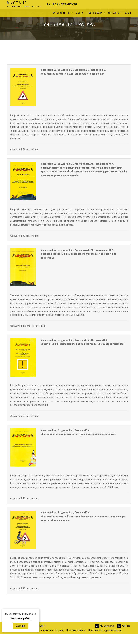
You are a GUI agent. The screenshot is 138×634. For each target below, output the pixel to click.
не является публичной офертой (46, 630)
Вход (128, 13)
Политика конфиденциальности (104, 630)
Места (79, 13)
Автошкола (96, 13)
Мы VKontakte (104, 625)
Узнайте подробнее (21, 618)
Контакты (114, 13)
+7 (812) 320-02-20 (62, 4)
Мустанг (24, 4)
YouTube (123, 625)
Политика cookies (75, 630)
